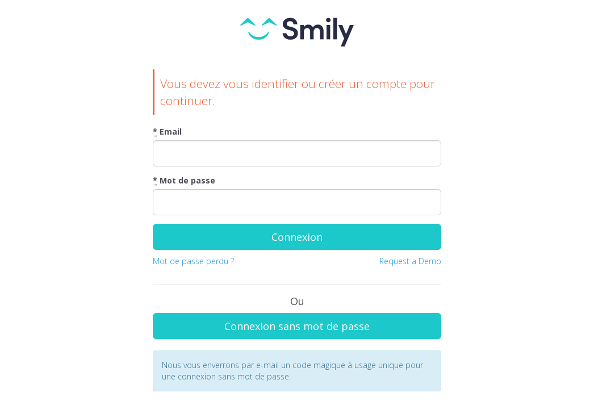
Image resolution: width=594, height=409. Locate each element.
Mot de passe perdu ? (193, 261)
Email (167, 131)
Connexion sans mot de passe (297, 326)
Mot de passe (184, 180)
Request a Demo (410, 261)
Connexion (297, 237)
